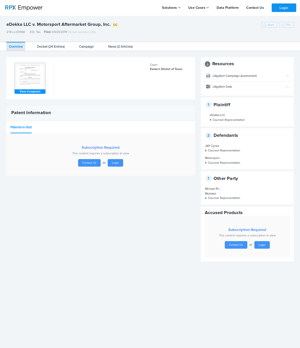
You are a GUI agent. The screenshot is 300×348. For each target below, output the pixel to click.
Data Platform (227, 7)
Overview (16, 45)
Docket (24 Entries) (51, 45)
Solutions (169, 7)
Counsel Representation (229, 118)
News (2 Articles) (120, 45)
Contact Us (254, 7)
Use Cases (196, 7)
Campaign (86, 45)
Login (283, 7)
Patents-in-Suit (21, 125)
